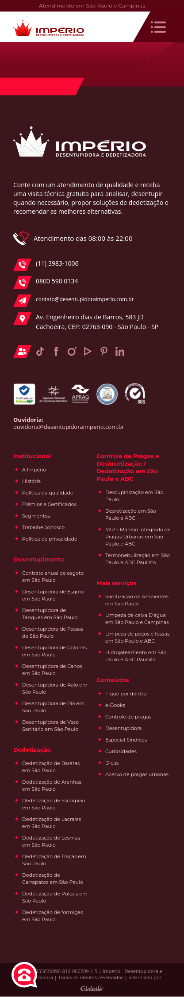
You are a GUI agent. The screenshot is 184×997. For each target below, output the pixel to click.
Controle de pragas (128, 717)
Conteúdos (112, 680)
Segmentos (36, 516)
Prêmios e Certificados (49, 505)
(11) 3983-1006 (45, 265)
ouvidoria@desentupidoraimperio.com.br (68, 427)
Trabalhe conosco (43, 528)
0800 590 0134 (45, 283)
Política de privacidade (49, 539)
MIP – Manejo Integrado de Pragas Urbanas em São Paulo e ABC (138, 537)
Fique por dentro (125, 694)
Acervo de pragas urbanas (137, 775)
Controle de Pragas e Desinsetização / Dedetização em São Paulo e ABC (127, 468)
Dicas (112, 763)
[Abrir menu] (158, 27)
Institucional (32, 456)
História (31, 482)
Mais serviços (116, 583)
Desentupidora (123, 729)
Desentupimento (38, 559)
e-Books (115, 706)
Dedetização (32, 750)
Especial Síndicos (126, 740)
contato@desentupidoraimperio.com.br (73, 300)
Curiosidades (121, 752)
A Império (34, 470)
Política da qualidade (47, 493)
